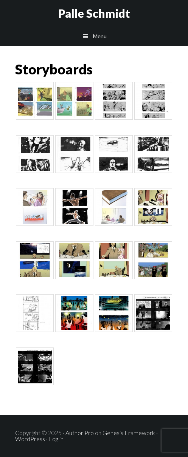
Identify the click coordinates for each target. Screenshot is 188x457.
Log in (56, 438)
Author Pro (79, 432)
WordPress (30, 438)
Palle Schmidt (94, 13)
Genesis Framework (129, 432)
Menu (100, 36)
